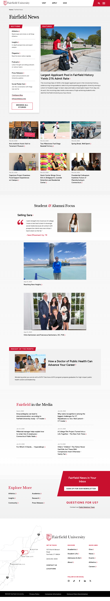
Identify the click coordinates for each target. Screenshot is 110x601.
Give (65, 3)
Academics (36, 494)
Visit (44, 3)
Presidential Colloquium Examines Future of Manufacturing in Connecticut (80, 179)
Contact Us (51, 565)
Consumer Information (53, 594)
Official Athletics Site (19, 99)
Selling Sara (24, 215)
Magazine (15, 53)
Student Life (73, 554)
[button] (99, 3)
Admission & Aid (74, 558)
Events (91, 558)
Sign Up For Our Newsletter (81, 489)
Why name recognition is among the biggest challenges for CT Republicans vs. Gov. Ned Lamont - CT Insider (71, 417)
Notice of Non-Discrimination (77, 594)
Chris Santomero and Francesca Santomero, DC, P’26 (44, 335)
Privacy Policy (34, 594)
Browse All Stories (22, 106)
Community (12, 503)
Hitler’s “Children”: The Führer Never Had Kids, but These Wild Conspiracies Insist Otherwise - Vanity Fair (71, 450)
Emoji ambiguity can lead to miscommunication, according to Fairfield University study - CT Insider (30, 416)
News (91, 554)
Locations (51, 569)
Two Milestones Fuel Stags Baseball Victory (50, 145)
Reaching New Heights (32, 285)
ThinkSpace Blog (17, 95)
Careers (92, 566)
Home (11, 9)
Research (35, 498)
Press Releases (17, 73)
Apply (54, 3)
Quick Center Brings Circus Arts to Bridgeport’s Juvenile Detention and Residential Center (51, 179)
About (70, 562)
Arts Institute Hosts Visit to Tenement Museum (19, 145)
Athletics (15, 31)
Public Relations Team (87, 507)
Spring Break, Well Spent (81, 144)
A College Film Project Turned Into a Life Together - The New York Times (71, 433)
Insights (15, 42)
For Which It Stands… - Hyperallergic (30, 447)
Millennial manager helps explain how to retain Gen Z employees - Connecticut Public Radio (30, 434)
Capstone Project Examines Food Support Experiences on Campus (19, 177)
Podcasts (15, 62)
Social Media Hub (18, 84)
